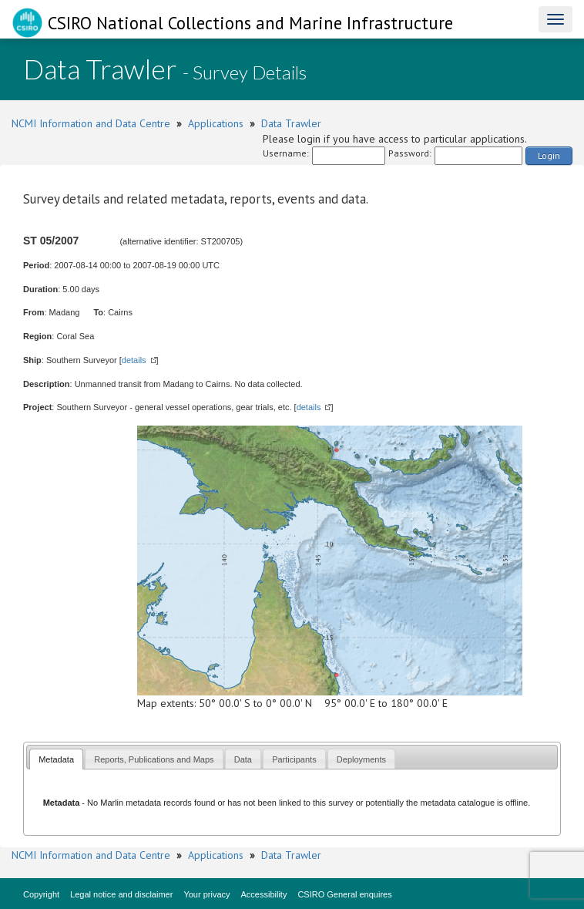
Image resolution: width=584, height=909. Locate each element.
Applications (215, 123)
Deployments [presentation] (361, 759)
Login (549, 155)
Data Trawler (291, 123)
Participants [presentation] (294, 759)
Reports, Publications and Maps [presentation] (153, 759)
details (134, 360)
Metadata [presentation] (56, 759)
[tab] (56, 759)
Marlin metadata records (146, 802)
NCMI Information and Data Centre (91, 123)
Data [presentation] (243, 759)
